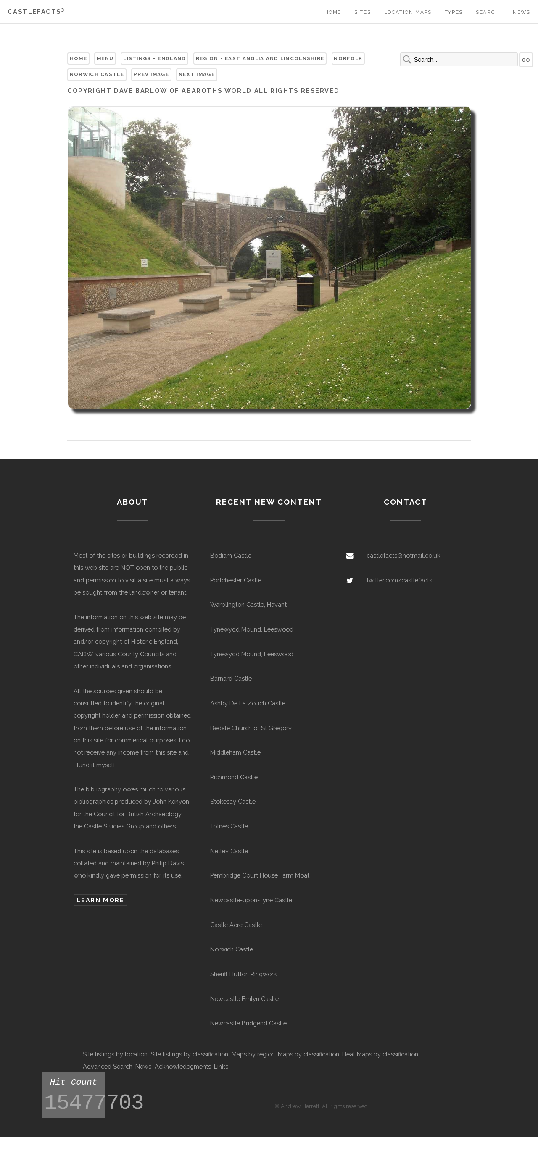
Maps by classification (308, 1054)
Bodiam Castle (230, 555)
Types (454, 12)
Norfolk (348, 58)
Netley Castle (229, 850)
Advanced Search (107, 1066)
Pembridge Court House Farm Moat (259, 875)
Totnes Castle (229, 826)
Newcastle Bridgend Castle (248, 1023)
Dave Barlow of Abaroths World (183, 90)
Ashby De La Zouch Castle (247, 703)
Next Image (197, 74)
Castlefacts (36, 11)
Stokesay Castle (233, 801)
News (521, 12)
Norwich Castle (97, 74)
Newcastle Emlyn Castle (244, 998)
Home (332, 12)
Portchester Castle (235, 580)
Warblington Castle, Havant (248, 604)
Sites (362, 12)
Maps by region (253, 1054)
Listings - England (154, 58)
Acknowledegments (183, 1066)
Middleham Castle (235, 752)
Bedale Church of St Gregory (251, 727)
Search (488, 12)
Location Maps (408, 12)
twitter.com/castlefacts (399, 580)
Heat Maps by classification (380, 1054)
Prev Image (151, 74)
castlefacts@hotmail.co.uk (403, 555)
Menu (105, 58)
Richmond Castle (234, 777)
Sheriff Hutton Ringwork (243, 973)
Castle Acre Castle (236, 924)
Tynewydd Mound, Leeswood (251, 629)
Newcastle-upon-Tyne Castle (251, 900)
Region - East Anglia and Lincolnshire (260, 58)
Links (221, 1066)
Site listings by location (115, 1054)
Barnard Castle (231, 678)
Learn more (100, 900)
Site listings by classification (189, 1054)
